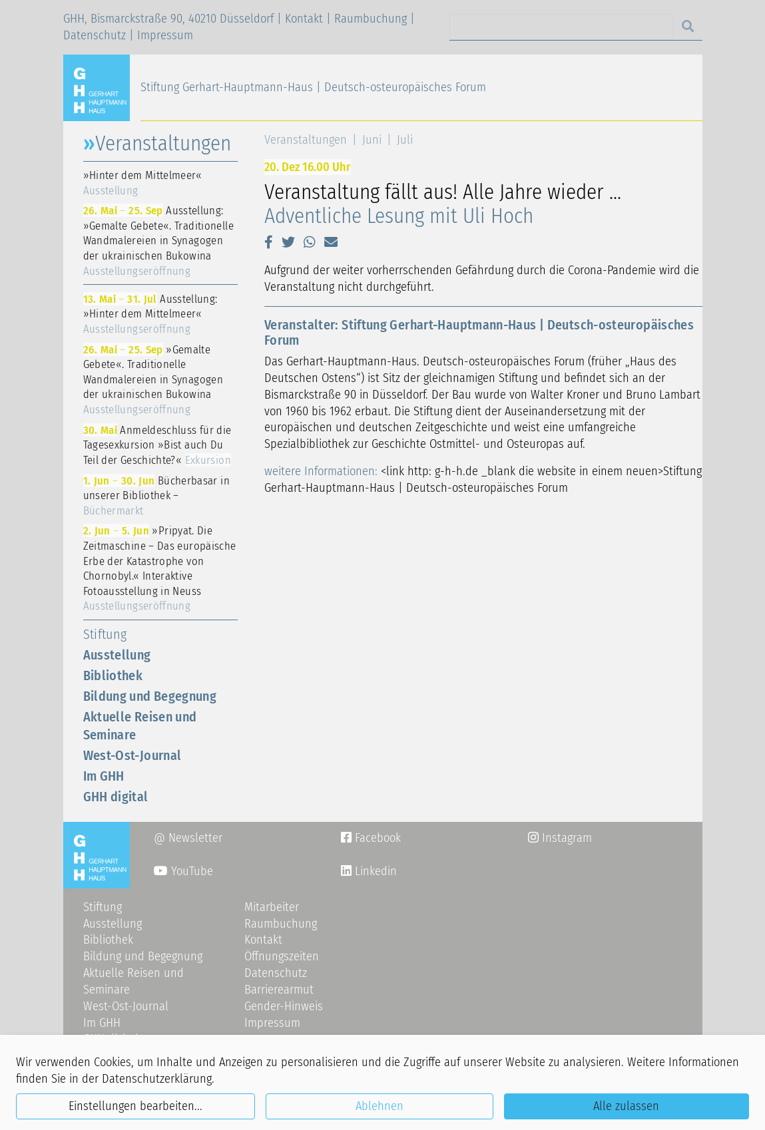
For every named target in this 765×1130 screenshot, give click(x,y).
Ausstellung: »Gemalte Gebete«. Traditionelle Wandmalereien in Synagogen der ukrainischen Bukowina (158, 240)
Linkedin (374, 871)
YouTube (183, 871)
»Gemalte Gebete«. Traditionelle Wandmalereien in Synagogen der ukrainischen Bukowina (153, 379)
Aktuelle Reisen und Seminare (140, 726)
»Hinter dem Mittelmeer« (142, 182)
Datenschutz (94, 35)
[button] (268, 242)
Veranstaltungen (305, 139)
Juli (405, 139)
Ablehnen (379, 1106)
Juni (372, 139)
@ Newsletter (188, 838)
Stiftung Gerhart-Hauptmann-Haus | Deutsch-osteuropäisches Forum (313, 87)
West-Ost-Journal (132, 755)
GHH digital (115, 797)
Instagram (560, 838)
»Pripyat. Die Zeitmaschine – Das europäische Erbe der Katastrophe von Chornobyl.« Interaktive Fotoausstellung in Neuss (159, 568)
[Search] (561, 27)
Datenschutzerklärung (157, 1078)
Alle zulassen (626, 1106)
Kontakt (304, 18)
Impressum (165, 35)
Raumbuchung (370, 18)
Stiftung (105, 634)
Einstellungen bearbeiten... (135, 1106)
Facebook (371, 838)
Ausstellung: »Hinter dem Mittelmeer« (150, 313)
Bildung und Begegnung (150, 696)
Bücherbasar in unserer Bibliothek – (156, 495)
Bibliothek (113, 675)
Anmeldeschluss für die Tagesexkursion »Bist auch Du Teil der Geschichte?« (157, 445)
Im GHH (104, 776)
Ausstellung (117, 655)
